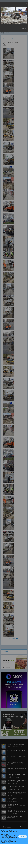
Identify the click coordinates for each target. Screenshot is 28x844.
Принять (22, 836)
